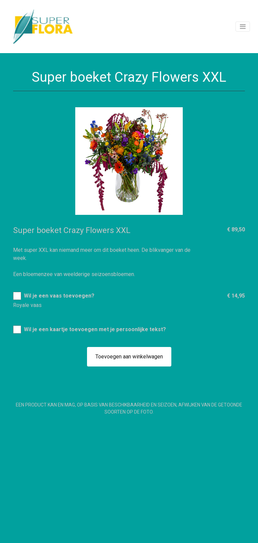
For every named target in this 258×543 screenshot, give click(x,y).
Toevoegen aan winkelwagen (129, 356)
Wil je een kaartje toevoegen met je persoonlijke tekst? (95, 329)
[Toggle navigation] (242, 27)
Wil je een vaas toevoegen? (59, 296)
